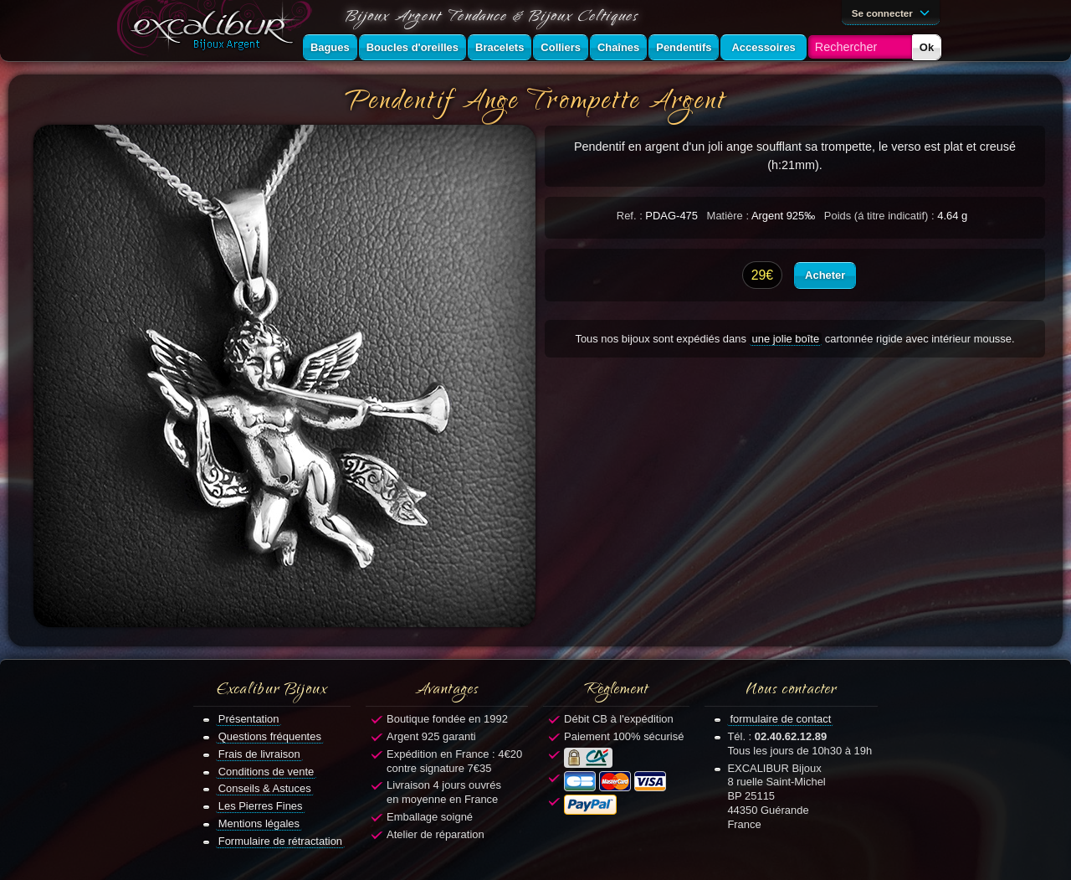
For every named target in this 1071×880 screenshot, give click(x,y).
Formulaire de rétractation (280, 841)
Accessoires (763, 47)
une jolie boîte (786, 338)
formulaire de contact (780, 719)
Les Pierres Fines (260, 806)
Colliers (561, 47)
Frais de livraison (259, 754)
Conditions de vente (266, 771)
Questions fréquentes (269, 736)
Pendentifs (683, 47)
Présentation (248, 719)
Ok (927, 47)
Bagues (330, 47)
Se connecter (893, 11)
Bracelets (499, 47)
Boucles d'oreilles (412, 47)
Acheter (825, 275)
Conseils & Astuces (264, 788)
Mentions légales (259, 823)
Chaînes (618, 47)
